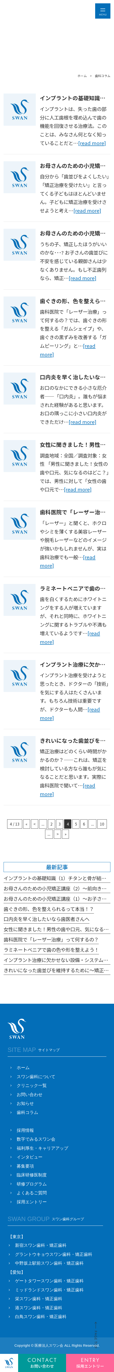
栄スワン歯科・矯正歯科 (38, 1298)
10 (102, 824)
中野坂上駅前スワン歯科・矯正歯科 (49, 1263)
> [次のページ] (58, 834)
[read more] (92, 142)
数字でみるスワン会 (36, 1139)
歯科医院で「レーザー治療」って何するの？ (51, 939)
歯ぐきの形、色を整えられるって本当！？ (49, 908)
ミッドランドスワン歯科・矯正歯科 (49, 1290)
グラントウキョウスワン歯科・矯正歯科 (53, 1254)
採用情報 (25, 1130)
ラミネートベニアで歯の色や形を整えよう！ (51, 949)
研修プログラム (32, 1184)
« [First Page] (26, 824)
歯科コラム (27, 1112)
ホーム (23, 1067)
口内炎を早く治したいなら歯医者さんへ (46, 918)
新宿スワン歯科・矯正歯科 (41, 1245)
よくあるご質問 (32, 1192)
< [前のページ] (34, 824)
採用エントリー (32, 1202)
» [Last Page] (66, 834)
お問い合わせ (29, 1094)
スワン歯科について (36, 1076)
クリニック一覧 (32, 1085)
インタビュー (29, 1157)
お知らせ (25, 1103)
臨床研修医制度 (32, 1175)
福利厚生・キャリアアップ (42, 1148)
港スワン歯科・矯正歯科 (38, 1307)
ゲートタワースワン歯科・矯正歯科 (49, 1280)
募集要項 (25, 1166)
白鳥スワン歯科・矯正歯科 (41, 1316)
